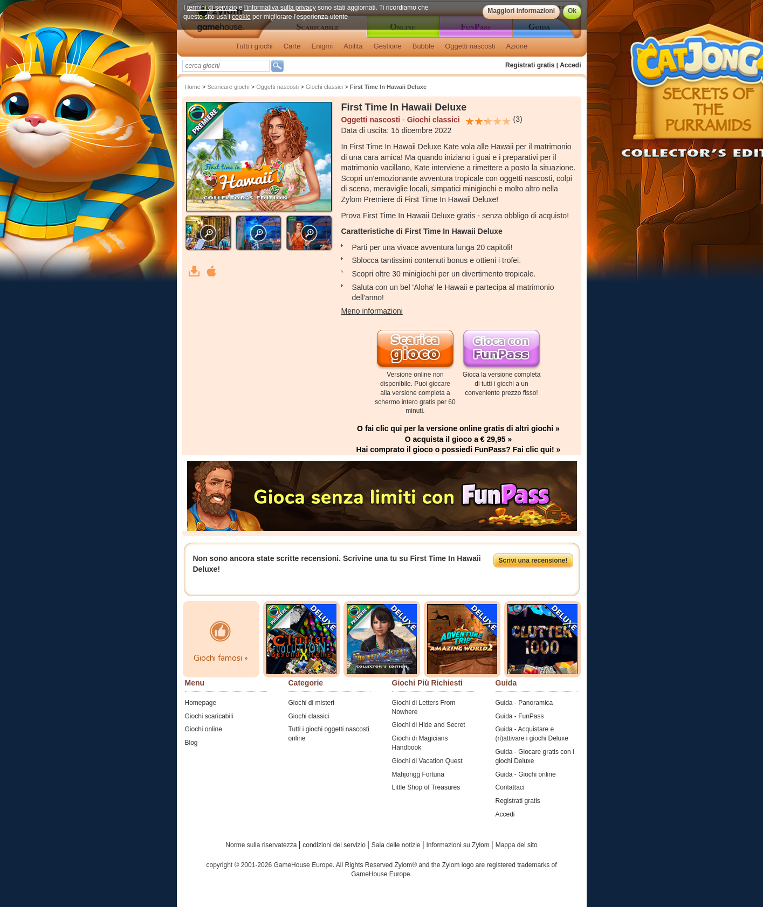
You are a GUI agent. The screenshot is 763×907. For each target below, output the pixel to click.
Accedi (570, 65)
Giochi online (203, 729)
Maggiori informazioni (521, 11)
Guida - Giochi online (526, 774)
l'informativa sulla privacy (279, 7)
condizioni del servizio (335, 845)
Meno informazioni (372, 311)
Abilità (352, 46)
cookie (241, 16)
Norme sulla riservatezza (261, 845)
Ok (571, 11)
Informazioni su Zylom (458, 845)
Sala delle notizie (397, 845)
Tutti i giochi (254, 46)
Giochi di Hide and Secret (428, 725)
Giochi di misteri (311, 703)
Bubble (423, 46)
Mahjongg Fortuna (418, 774)
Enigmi (322, 46)
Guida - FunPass (520, 716)
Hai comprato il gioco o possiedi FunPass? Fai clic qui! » (458, 449)
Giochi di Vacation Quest (427, 761)
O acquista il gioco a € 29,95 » (458, 439)
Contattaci (510, 787)
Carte (292, 46)
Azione (516, 46)
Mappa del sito (517, 845)
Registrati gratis (529, 65)
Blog (191, 742)
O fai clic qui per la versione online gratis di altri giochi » (458, 428)
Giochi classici (324, 87)
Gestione (388, 46)
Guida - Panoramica (524, 703)
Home (193, 87)
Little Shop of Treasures (426, 787)
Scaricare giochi (228, 87)
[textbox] (226, 66)
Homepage (201, 703)
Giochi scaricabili (209, 716)
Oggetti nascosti (470, 46)
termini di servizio (212, 7)
